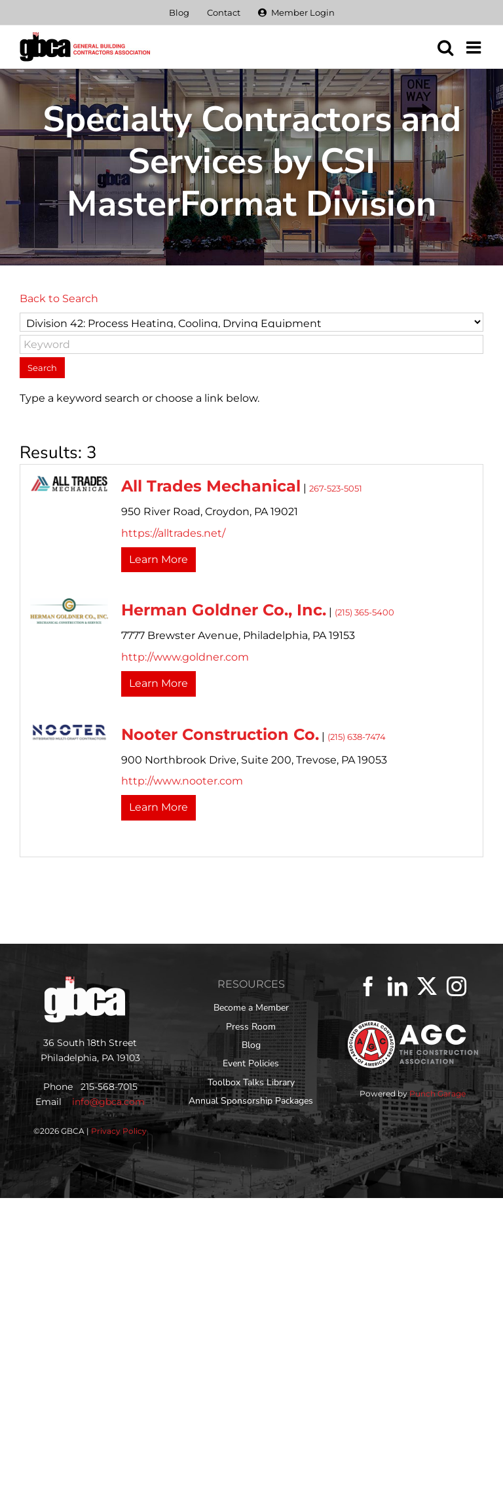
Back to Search (59, 298)
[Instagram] (456, 986)
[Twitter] (427, 986)
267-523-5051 (335, 489)
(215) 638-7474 (356, 737)
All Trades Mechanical (211, 485)
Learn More (158, 559)
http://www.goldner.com (185, 657)
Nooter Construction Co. (220, 734)
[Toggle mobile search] (445, 47)
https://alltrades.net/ (173, 533)
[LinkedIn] (397, 986)
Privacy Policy (119, 1131)
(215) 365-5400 (364, 612)
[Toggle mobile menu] (474, 47)
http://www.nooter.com (182, 781)
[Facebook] (368, 986)
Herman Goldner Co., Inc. (223, 609)
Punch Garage (437, 1093)
